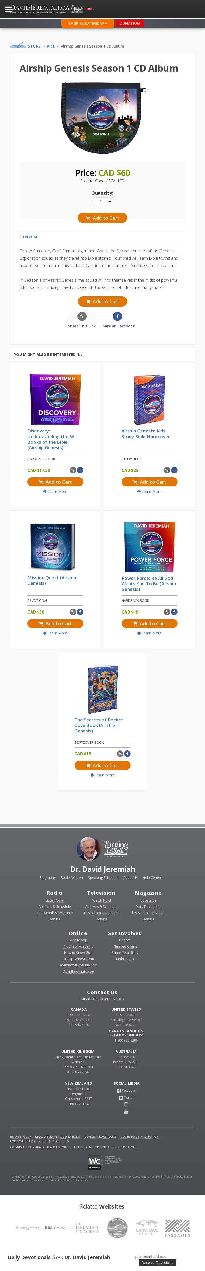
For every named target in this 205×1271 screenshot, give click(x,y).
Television (101, 892)
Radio (54, 892)
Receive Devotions (157, 1262)
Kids (51, 46)
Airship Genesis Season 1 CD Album (92, 46)
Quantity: (102, 193)
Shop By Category (88, 23)
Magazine (148, 892)
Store (34, 46)
